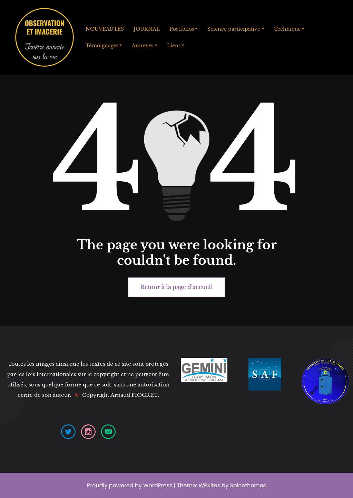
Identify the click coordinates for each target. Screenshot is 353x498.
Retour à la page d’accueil (176, 287)
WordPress (158, 485)
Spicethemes (248, 485)
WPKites (210, 485)
